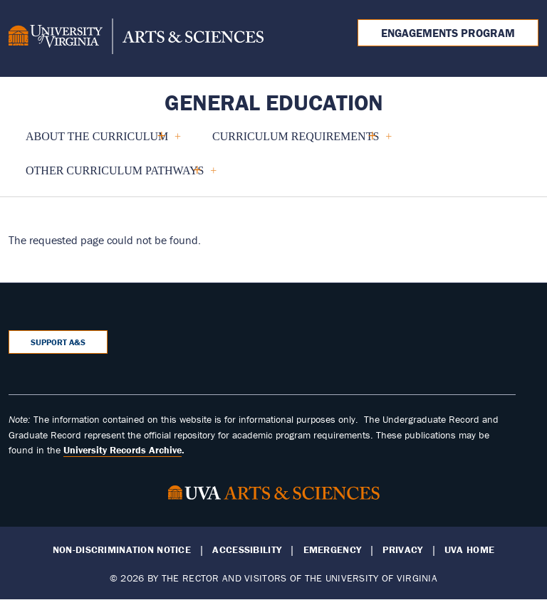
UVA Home (469, 550)
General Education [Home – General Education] (274, 102)
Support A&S (58, 342)
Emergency (332, 550)
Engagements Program (448, 33)
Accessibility (246, 550)
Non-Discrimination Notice (122, 550)
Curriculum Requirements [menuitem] (296, 142)
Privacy (402, 550)
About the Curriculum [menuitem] (97, 142)
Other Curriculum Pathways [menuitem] (115, 176)
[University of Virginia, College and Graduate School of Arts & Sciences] (136, 38)
